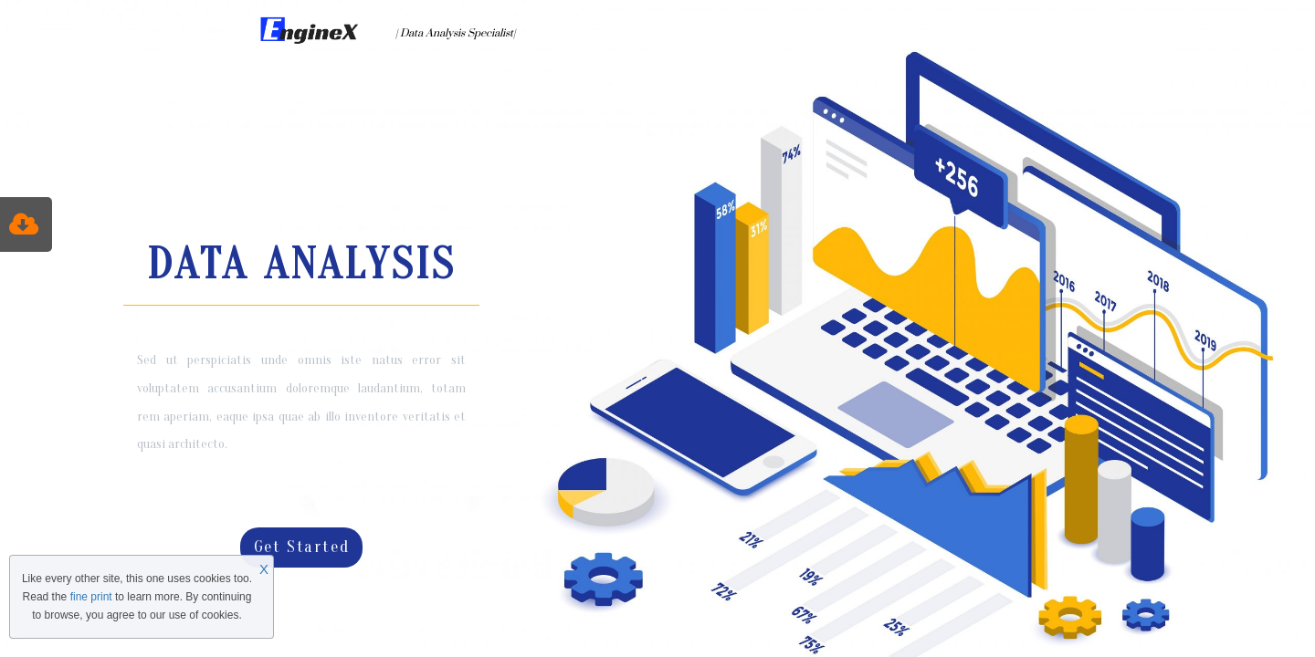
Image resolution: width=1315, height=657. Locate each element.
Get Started (302, 547)
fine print (91, 596)
